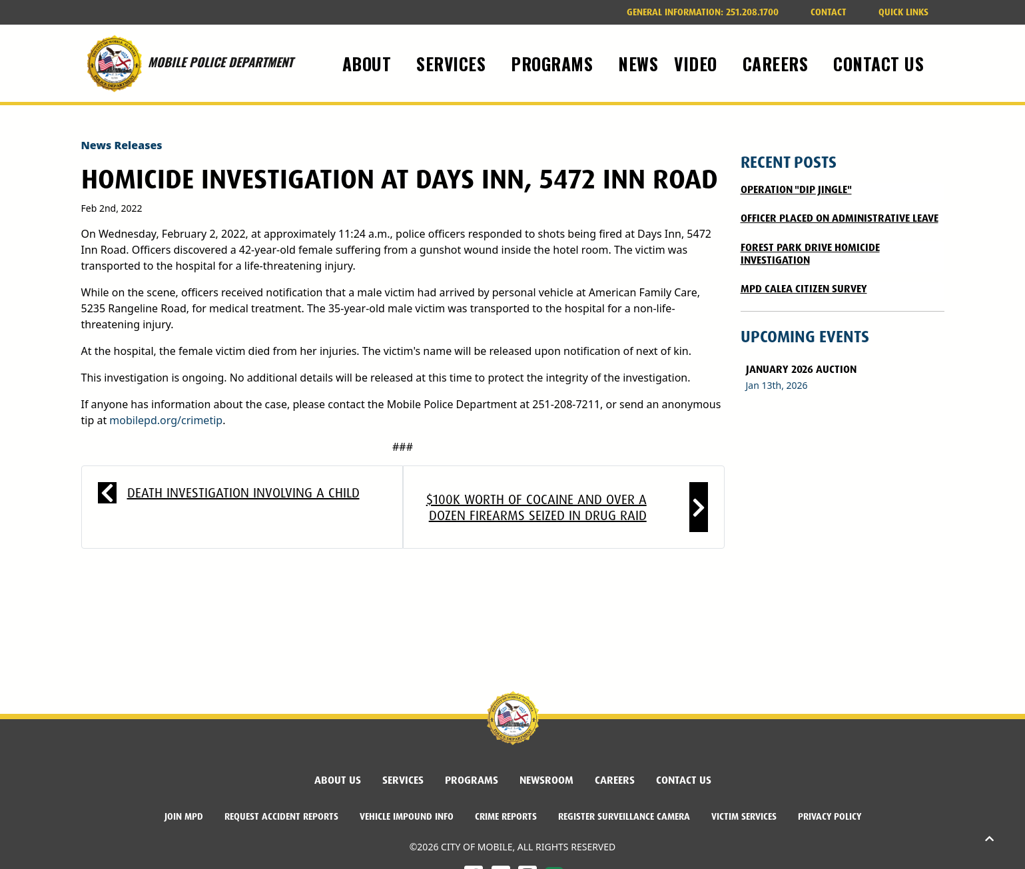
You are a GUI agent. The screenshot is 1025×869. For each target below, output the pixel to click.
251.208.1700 (703, 12)
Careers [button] (778, 63)
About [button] (369, 63)
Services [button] (453, 63)
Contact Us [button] (881, 63)
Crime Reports (506, 816)
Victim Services (744, 816)
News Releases (122, 145)
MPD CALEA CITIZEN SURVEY (804, 289)
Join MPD (184, 816)
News (638, 63)
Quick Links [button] (903, 12)
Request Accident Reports (281, 816)
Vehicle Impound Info (407, 816)
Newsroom (546, 780)
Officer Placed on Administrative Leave (839, 218)
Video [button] (698, 63)
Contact (829, 12)
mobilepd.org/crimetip (165, 420)
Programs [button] (554, 63)
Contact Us (683, 780)
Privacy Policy (829, 816)
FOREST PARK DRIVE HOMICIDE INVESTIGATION (810, 253)
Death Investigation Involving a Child (243, 492)
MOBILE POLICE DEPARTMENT (187, 63)
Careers (615, 780)
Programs (471, 780)
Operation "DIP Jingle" (796, 189)
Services (403, 780)
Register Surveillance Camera (624, 816)
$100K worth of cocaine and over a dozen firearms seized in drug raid (536, 507)
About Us (337, 780)
